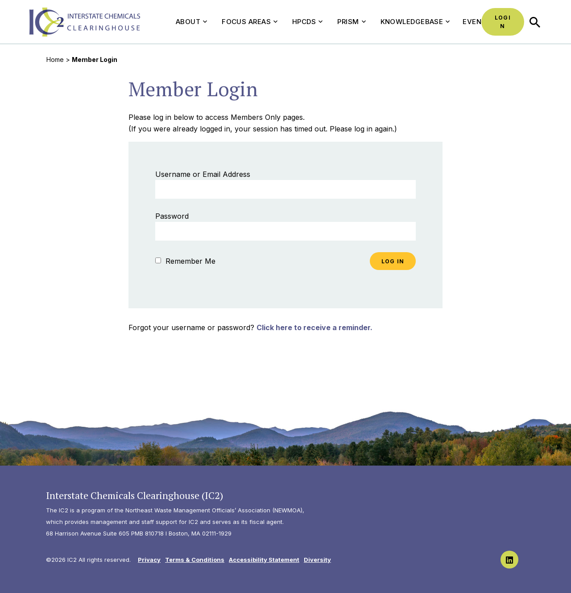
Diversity (317, 559)
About (191, 21)
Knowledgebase (415, 21)
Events (477, 21)
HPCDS (307, 21)
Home (55, 59)
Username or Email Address (202, 174)
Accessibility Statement (264, 559)
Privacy (149, 559)
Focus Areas (249, 21)
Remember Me (185, 261)
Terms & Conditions (194, 559)
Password (172, 216)
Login (503, 21)
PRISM (351, 21)
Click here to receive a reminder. (314, 327)
